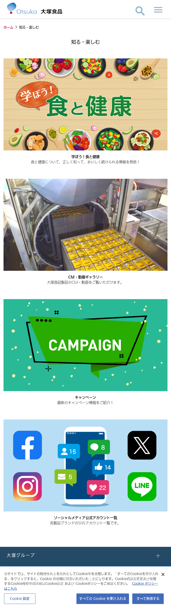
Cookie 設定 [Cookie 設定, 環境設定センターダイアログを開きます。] (19, 599)
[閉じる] (162, 575)
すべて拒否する (148, 599)
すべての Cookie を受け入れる (102, 599)
